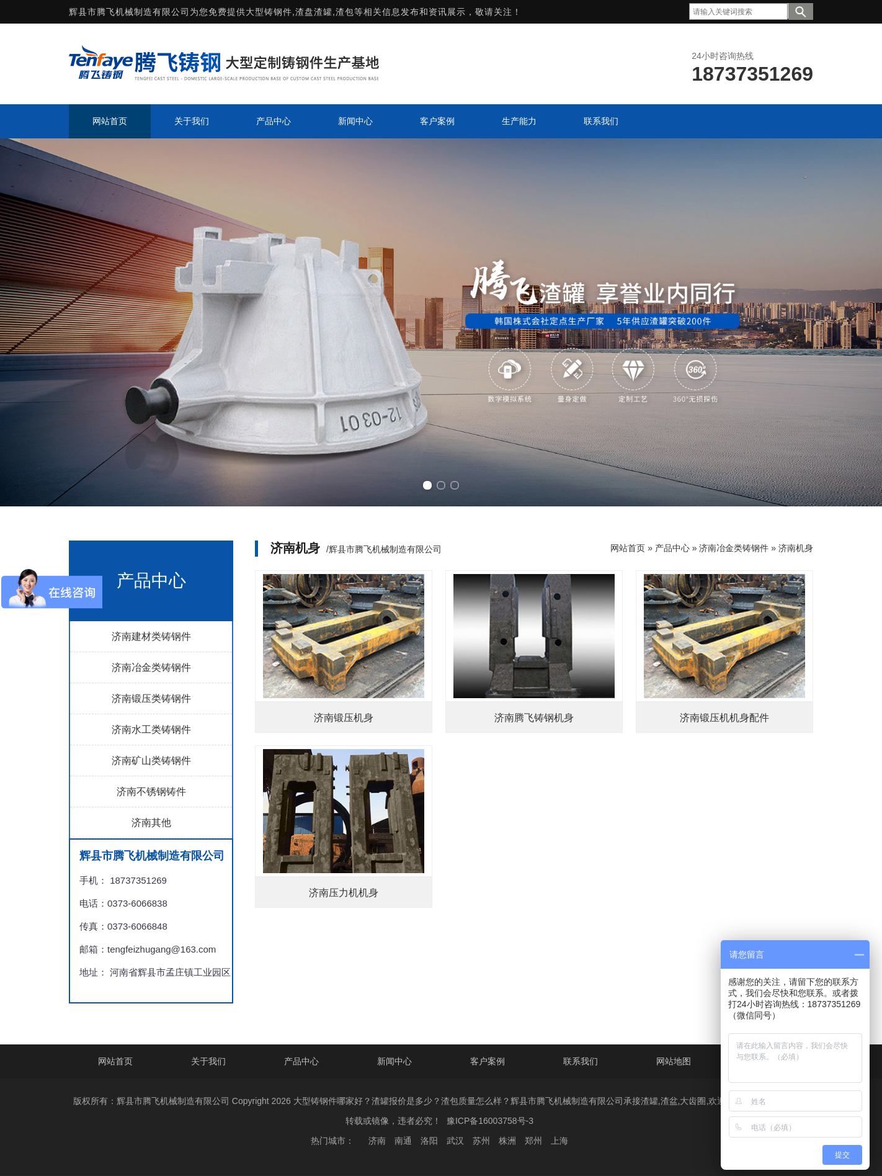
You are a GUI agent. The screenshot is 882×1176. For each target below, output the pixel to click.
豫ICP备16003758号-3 (490, 1121)
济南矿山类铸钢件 (151, 760)
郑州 (533, 1141)
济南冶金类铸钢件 (151, 667)
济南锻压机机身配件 (724, 717)
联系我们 (580, 1061)
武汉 (455, 1141)
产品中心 (672, 548)
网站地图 (673, 1061)
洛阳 (429, 1141)
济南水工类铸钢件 (151, 729)
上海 (559, 1141)
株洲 (507, 1141)
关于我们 (208, 1061)
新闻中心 (394, 1061)
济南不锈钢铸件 (151, 791)
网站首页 (627, 548)
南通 (403, 1141)
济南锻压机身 (343, 717)
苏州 (481, 1141)
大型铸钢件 (269, 12)
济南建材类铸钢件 (151, 636)
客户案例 (487, 1061)
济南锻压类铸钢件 (151, 698)
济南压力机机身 (343, 892)
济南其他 (151, 822)
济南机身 (795, 548)
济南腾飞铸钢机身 (534, 717)
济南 (377, 1141)
